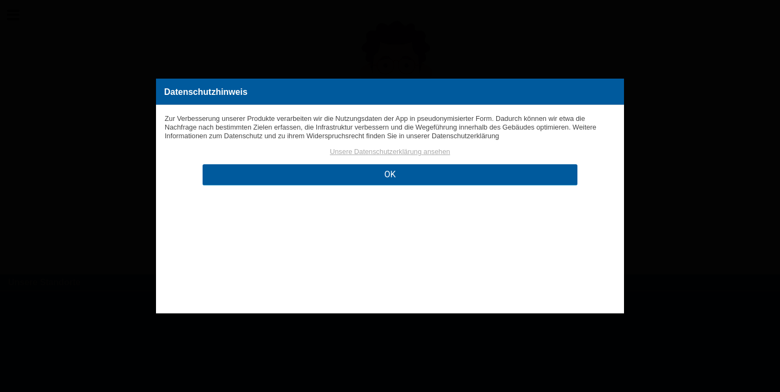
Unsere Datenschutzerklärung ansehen (390, 152)
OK (389, 174)
